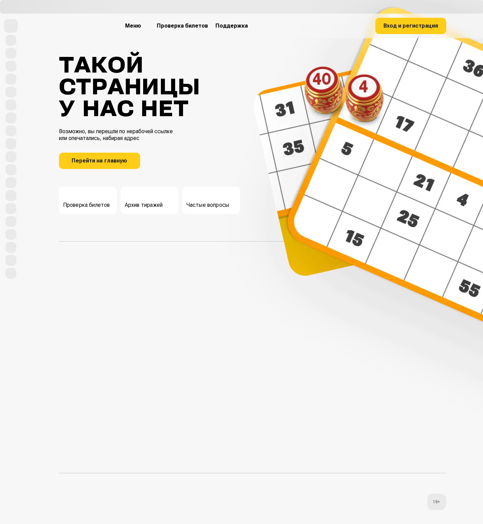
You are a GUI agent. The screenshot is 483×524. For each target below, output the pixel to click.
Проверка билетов (86, 199)
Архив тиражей (144, 199)
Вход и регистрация (410, 25)
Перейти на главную (99, 160)
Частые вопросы (207, 199)
